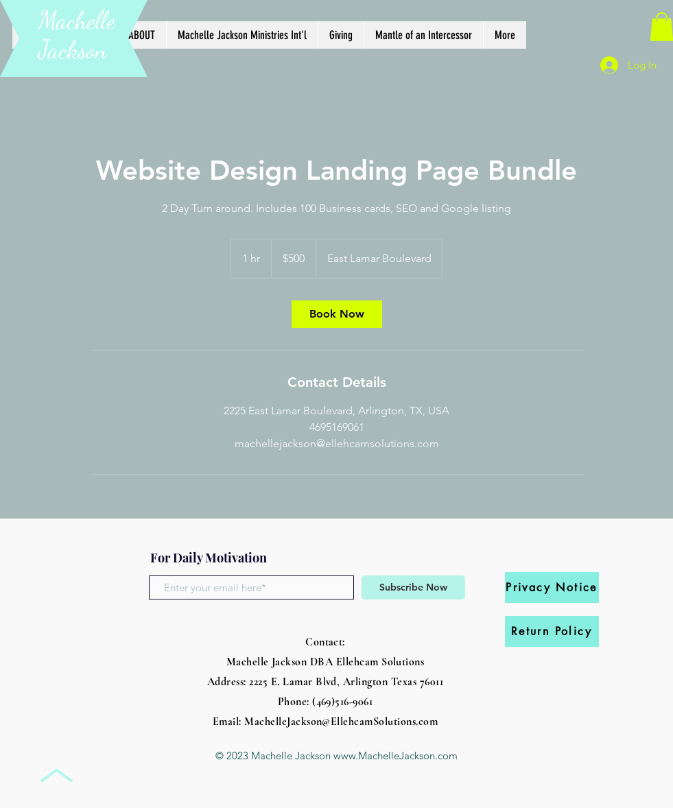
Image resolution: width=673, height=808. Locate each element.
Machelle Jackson (76, 34)
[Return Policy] (552, 631)
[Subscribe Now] (413, 587)
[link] (337, 314)
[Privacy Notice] (552, 587)
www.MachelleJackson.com (395, 755)
